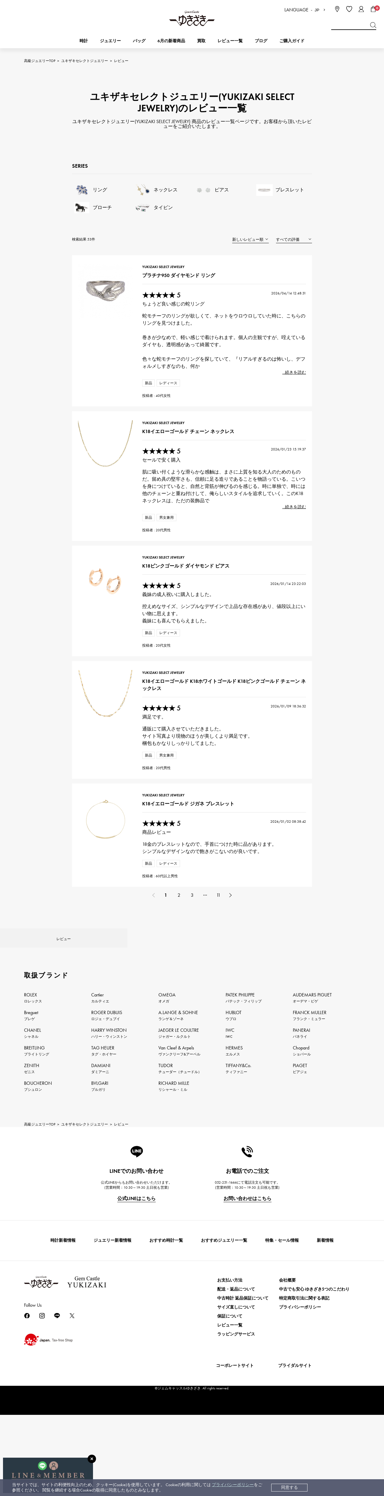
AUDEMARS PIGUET (312, 1092)
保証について (229, 1410)
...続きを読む (288, 378)
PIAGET (300, 1163)
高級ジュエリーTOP (39, 61)
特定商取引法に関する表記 (304, 1392)
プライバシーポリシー (233, 1484)
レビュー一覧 (229, 1419)
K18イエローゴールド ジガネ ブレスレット (191, 871)
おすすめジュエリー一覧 (224, 1335)
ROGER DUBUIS (106, 1110)
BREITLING (36, 1145)
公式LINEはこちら (136, 1293)
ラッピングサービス (236, 1428)
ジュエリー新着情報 (112, 1335)
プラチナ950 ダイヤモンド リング (181, 281)
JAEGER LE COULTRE (178, 1127)
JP (317, 10)
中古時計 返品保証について (242, 1392)
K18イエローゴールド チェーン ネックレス (191, 452)
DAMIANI (100, 1163)
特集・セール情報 (282, 1335)
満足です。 (157, 769)
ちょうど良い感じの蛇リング (176, 309)
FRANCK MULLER (309, 1110)
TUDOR (180, 1163)
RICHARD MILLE (173, 1180)
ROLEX (33, 1092)
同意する (289, 1487)
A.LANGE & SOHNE (178, 1110)
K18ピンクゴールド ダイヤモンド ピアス (188, 602)
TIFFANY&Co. (238, 1163)
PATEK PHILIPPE (244, 1092)
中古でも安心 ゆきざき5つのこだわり (314, 1383)
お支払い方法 (229, 1374)
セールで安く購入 (164, 481)
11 (218, 973)
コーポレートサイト (235, 1460)
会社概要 (287, 1374)
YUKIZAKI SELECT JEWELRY (166, 272)
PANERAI (301, 1127)
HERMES (234, 1145)
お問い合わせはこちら (248, 1293)
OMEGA (167, 1092)
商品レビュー (159, 900)
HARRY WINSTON (109, 1127)
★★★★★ (164, 301)
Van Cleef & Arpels (179, 1145)
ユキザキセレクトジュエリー (84, 61)
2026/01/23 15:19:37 (282, 470)
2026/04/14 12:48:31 (282, 299)
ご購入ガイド (291, 40)
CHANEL (32, 1127)
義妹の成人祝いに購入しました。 (181, 631)
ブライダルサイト (295, 1460)
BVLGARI (99, 1180)
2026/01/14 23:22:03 (282, 620)
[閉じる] (92, 1459)
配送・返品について (236, 1383)
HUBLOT (234, 1110)
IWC (230, 1127)
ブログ (261, 40)
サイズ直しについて (236, 1401)
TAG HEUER (103, 1145)
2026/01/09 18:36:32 (282, 758)
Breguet (31, 1110)
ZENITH (31, 1163)
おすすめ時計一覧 (166, 1335)
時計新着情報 (63, 1335)
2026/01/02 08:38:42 (282, 889)
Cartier (100, 1092)
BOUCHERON (38, 1180)
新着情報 (325, 1335)
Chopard (302, 1145)
